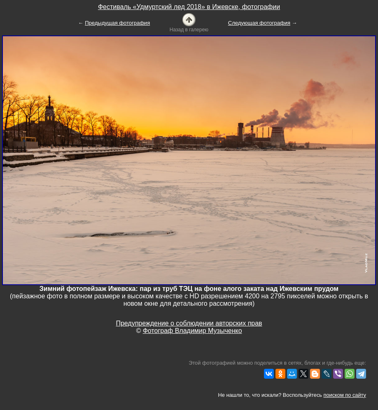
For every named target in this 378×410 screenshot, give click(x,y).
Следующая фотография (259, 23)
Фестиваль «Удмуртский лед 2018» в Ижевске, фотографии (189, 6)
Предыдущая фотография (117, 23)
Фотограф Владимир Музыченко (192, 330)
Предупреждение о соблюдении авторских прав (189, 323)
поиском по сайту (345, 395)
